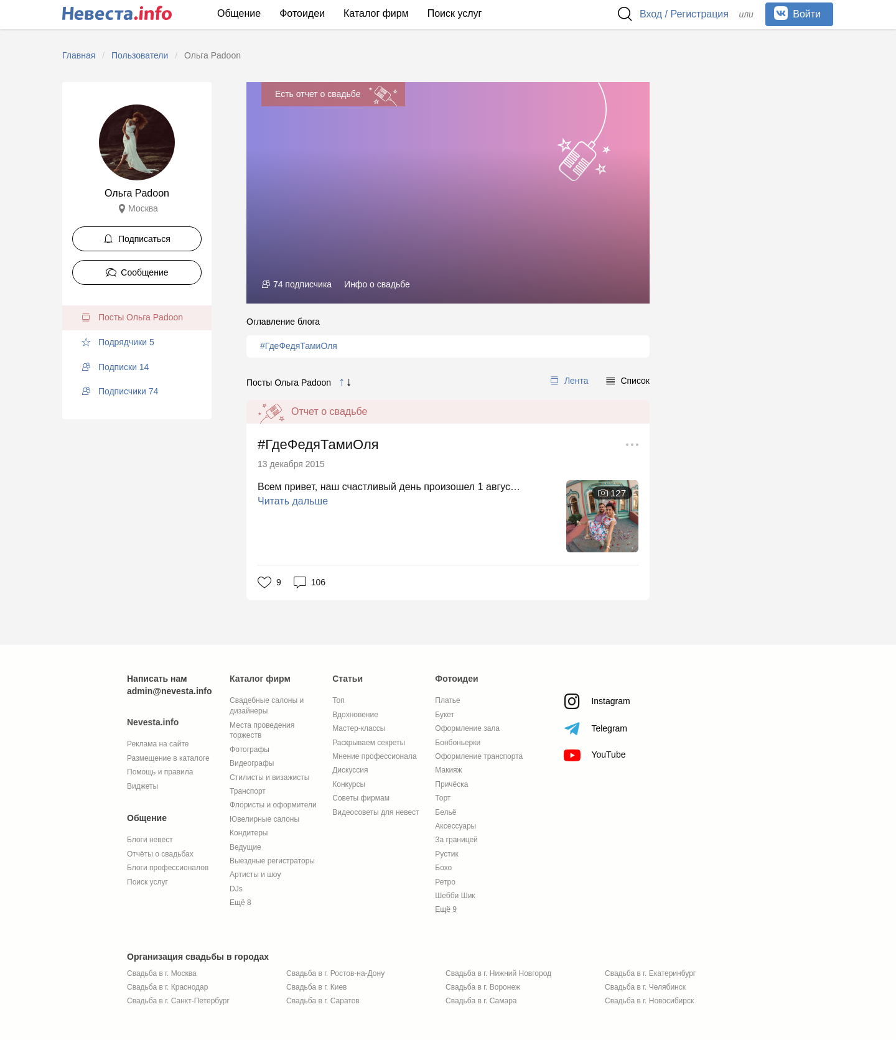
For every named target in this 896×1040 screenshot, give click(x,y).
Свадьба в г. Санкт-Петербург (178, 1000)
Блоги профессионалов (167, 867)
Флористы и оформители (273, 805)
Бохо (443, 867)
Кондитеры (249, 833)
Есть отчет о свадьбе (317, 94)
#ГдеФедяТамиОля (298, 346)
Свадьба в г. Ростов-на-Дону (335, 973)
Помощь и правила (160, 772)
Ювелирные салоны (264, 819)
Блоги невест (150, 839)
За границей (456, 839)
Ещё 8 (240, 902)
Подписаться (136, 239)
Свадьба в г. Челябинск (645, 987)
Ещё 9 (446, 909)
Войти (797, 13)
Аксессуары (455, 826)
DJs (236, 888)
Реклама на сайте (158, 744)
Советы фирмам (361, 798)
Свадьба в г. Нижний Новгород (498, 973)
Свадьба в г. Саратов (323, 1000)
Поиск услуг (454, 13)
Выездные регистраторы (272, 861)
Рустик (446, 854)
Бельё (445, 812)
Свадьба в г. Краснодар (167, 987)
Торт (442, 798)
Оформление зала (467, 728)
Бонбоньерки (457, 742)
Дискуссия (350, 770)
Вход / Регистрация (684, 14)
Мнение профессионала (374, 756)
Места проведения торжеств (262, 730)
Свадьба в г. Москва (162, 973)
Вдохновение (355, 714)
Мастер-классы (358, 728)
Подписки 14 (115, 367)
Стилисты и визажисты (269, 777)
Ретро (445, 882)
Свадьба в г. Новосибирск (649, 1000)
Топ (338, 700)
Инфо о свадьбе (377, 284)
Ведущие (245, 847)
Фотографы (249, 749)
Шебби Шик (455, 895)
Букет (444, 714)
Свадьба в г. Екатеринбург (650, 973)
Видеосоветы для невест (375, 812)
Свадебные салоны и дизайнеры (267, 705)
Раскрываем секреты (368, 742)
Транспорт (248, 791)
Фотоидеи (302, 13)
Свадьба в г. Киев (316, 987)
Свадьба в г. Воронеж (483, 987)
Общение (239, 13)
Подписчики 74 (119, 391)
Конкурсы (348, 784)
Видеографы (252, 763)
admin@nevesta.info (169, 691)
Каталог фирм (376, 13)
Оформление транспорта (479, 756)
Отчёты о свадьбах (160, 854)
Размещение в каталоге (168, 758)
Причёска (451, 784)
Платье (447, 700)
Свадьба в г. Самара (481, 1000)
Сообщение (137, 272)
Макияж (448, 770)
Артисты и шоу (255, 874)
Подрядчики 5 (117, 342)
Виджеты (142, 786)
